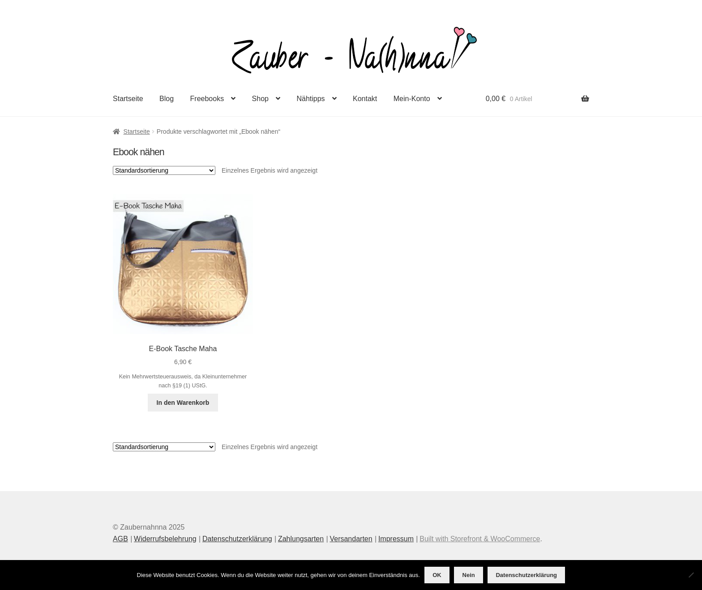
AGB (120, 539)
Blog (166, 98)
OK (436, 575)
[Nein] (690, 574)
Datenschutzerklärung (237, 539)
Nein (468, 575)
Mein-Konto (412, 98)
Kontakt (365, 98)
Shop (260, 98)
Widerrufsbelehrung (165, 539)
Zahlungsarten (301, 539)
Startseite (128, 98)
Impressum (396, 539)
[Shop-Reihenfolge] (164, 170)
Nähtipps (310, 98)
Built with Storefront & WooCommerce (479, 539)
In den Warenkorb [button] (183, 402)
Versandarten (351, 539)
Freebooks (207, 98)
